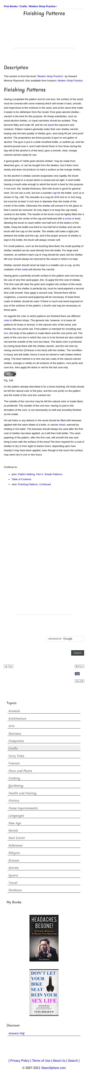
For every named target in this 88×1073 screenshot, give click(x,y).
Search (73, 1060)
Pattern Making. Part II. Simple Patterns (40, 474)
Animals (14, 711)
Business (15, 734)
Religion (14, 853)
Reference (15, 846)
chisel (62, 424)
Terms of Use (41, 1060)
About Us (59, 1060)
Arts (12, 726)
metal (25, 269)
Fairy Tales (16, 756)
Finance (14, 763)
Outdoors (15, 890)
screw (68, 218)
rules (6, 320)
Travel (13, 883)
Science (14, 860)
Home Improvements (23, 808)
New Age (15, 823)
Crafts (13, 748)
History (14, 801)
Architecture (17, 719)
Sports (13, 875)
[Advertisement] (44, 38)
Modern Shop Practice (50, 76)
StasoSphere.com (53, 1068)
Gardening (16, 786)
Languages (16, 816)
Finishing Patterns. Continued (34, 484)
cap (55, 192)
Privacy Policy (20, 1060)
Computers (16, 741)
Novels (13, 831)
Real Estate (17, 838)
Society (14, 868)
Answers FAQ (16, 1033)
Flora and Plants (20, 771)
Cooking (14, 778)
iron (6, 333)
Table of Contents (21, 479)
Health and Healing (22, 793)
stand (51, 124)
